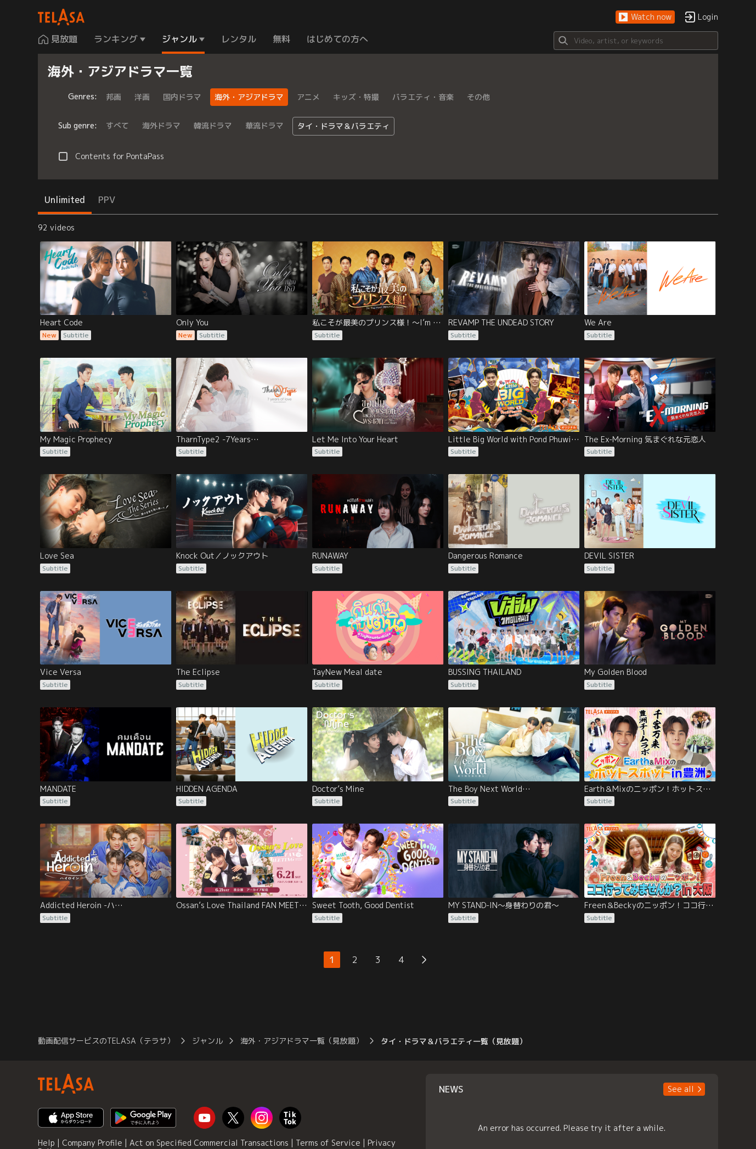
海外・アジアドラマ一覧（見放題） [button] (301, 1040)
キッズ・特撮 (356, 97)
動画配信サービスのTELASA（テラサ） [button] (106, 1040)
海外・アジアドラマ (249, 97)
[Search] (636, 40)
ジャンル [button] (207, 1040)
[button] (645, 17)
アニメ (308, 97)
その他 (478, 97)
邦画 (113, 97)
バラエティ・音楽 (423, 97)
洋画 (142, 97)
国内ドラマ (182, 97)
